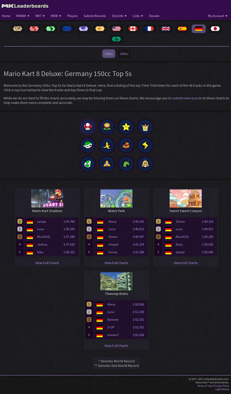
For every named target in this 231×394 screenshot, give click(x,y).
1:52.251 (140, 321)
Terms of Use (204, 387)
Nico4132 (43, 238)
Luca (40, 230)
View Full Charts (47, 264)
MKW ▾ (56, 16)
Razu (179, 246)
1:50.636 (140, 305)
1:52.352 (140, 328)
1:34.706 (70, 222)
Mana (112, 222)
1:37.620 (70, 246)
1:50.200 (209, 238)
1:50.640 (209, 253)
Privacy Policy (221, 387)
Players (72, 16)
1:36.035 (70, 230)
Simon (113, 238)
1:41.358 (140, 253)
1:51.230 (140, 313)
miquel (113, 246)
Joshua (42, 246)
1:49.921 (209, 230)
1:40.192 (140, 222)
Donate (154, 16)
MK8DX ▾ (22, 16)
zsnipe (41, 222)
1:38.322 (70, 253)
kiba (40, 253)
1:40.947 (140, 238)
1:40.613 (140, 230)
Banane (112, 321)
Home (6, 16)
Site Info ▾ (119, 16)
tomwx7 (113, 336)
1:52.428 (140, 336)
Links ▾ (138, 16)
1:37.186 (70, 238)
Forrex (113, 253)
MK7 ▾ (40, 16)
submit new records (187, 98)
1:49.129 (209, 222)
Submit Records (95, 16)
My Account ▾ (217, 16)
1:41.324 (140, 246)
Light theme (222, 390)
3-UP (110, 328)
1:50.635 (209, 246)
